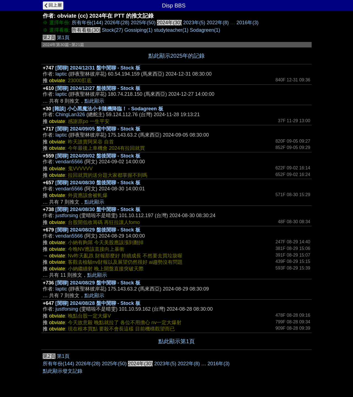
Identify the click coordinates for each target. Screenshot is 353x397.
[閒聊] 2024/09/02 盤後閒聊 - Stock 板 (97, 156)
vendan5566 (69, 161)
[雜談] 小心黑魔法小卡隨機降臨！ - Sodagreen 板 (108, 108)
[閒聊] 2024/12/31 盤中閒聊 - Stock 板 (97, 68)
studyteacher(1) (171, 30)
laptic (61, 74)
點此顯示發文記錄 (62, 371)
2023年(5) (194, 22)
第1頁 (63, 37)
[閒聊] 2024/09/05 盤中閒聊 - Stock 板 (97, 129)
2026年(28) (117, 22)
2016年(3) (247, 22)
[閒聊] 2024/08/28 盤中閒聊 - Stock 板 (97, 303)
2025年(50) (143, 22)
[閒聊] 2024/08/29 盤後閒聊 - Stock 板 (97, 230)
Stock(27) (112, 30)
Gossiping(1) (138, 30)
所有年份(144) (87, 22)
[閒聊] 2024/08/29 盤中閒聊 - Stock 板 (97, 283)
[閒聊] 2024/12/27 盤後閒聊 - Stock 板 (97, 88)
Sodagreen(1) (205, 30)
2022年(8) (218, 22)
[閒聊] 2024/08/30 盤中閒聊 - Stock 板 (97, 209)
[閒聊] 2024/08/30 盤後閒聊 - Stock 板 (97, 182)
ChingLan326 (70, 114)
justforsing (66, 215)
